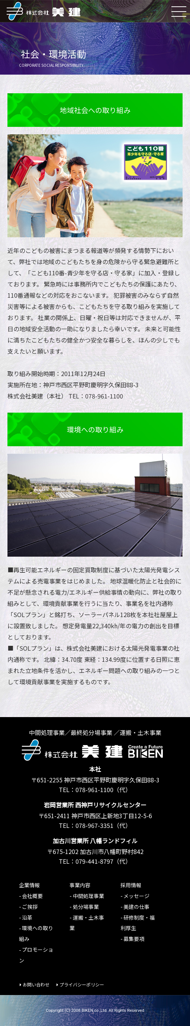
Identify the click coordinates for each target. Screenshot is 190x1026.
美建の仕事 (136, 906)
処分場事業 (86, 906)
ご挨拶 (30, 906)
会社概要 (32, 896)
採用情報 (130, 885)
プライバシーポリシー (81, 984)
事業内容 (80, 885)
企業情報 (29, 885)
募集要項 (133, 938)
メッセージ (136, 896)
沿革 (27, 917)
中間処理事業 (88, 896)
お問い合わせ (36, 984)
